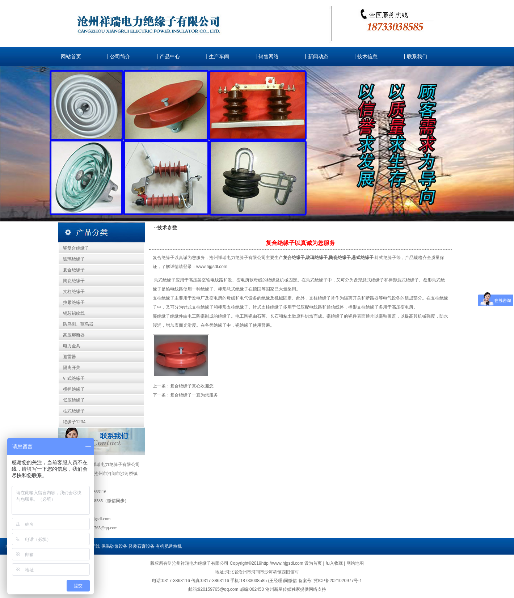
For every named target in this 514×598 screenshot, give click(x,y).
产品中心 (170, 56)
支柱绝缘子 (74, 291)
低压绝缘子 (74, 400)
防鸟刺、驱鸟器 (78, 324)
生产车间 (219, 56)
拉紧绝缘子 (74, 302)
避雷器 (69, 356)
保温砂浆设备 (114, 546)
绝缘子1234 (74, 421)
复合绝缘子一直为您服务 (194, 395)
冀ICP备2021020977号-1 (337, 580)
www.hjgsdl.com (211, 266)
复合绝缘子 (74, 269)
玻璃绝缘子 (74, 259)
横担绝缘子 (74, 389)
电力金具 (71, 345)
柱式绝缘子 (74, 410)
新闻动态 (318, 56)
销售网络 (268, 56)
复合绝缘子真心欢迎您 (192, 386)
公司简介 (120, 56)
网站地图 (355, 563)
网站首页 (71, 56)
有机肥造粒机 (169, 546)
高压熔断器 (74, 335)
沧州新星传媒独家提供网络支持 (295, 589)
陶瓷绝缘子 (74, 280)
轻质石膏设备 (141, 546)
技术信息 (367, 56)
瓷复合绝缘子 (76, 248)
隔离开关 (71, 367)
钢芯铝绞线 (74, 313)
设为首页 (313, 563)
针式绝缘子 (74, 378)
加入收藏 (334, 563)
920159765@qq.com (99, 527)
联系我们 (417, 56)
